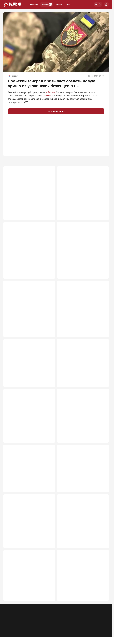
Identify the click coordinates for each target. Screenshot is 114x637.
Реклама (6, 622)
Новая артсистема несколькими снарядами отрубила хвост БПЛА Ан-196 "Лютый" (81, 363)
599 (50, 489)
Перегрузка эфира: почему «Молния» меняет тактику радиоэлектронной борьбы (29, 190)
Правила (39, 622)
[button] (11, 121)
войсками (50, 92)
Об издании (28, 622)
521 (103, 602)
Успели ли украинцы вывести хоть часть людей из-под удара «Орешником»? (27, 528)
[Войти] (106, 4)
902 (103, 325)
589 (103, 489)
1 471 (102, 209)
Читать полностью (56, 111)
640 (50, 435)
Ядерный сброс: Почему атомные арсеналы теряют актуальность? (82, 190)
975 (103, 267)
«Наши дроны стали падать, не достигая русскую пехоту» (80, 585)
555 (103, 547)
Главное (34, 4)
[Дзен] (106, 620)
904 (50, 325)
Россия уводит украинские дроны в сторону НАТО (29, 473)
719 (103, 377)
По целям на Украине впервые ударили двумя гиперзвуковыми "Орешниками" (79, 248)
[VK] (100, 620)
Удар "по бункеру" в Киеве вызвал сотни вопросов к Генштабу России (27, 248)
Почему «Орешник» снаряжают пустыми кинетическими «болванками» (26, 305)
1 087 (49, 267)
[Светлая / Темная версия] (98, 4)
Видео (59, 4)
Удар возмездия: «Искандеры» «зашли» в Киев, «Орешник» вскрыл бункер (27, 585)
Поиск (68, 4)
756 (50, 377)
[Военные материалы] (12, 4)
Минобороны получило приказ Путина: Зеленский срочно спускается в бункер (79, 473)
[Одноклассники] (93, 620)
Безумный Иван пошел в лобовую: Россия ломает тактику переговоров (28, 415)
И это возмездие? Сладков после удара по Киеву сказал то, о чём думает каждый (81, 528)
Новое (47, 4)
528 (50, 602)
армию (47, 95)
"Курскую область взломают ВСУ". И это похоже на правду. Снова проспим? (80, 305)
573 (50, 547)
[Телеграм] (87, 620)
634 (103, 435)
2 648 (49, 209)
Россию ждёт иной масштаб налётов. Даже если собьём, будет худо (81, 415)
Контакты (16, 622)
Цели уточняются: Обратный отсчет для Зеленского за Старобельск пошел (26, 363)
